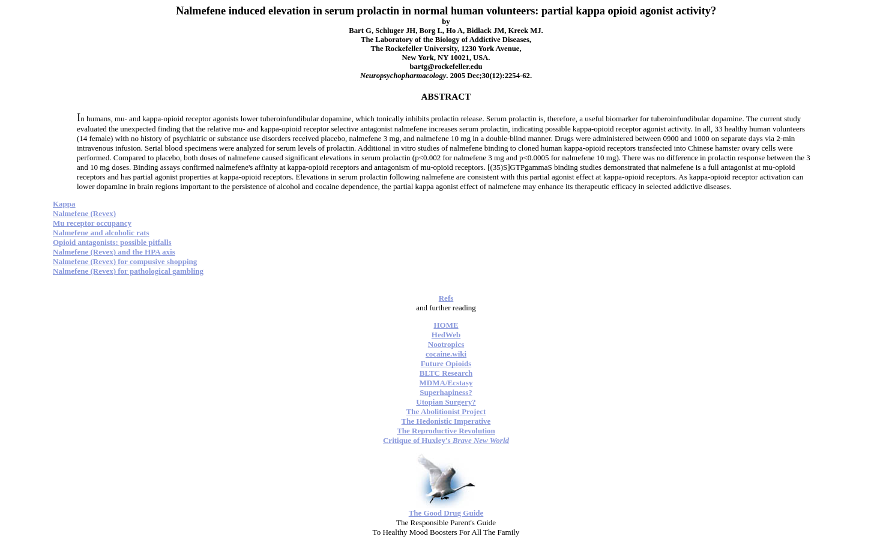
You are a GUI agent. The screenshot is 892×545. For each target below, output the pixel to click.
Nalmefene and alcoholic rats (101, 232)
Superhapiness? (446, 392)
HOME (445, 325)
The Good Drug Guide (446, 512)
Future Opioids (446, 363)
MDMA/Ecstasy (446, 382)
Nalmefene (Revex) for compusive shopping (125, 261)
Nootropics (446, 344)
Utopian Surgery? (445, 401)
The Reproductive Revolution (446, 430)
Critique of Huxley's (446, 440)
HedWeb (446, 334)
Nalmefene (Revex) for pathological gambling (128, 271)
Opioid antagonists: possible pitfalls (112, 242)
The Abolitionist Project (446, 411)
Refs (446, 298)
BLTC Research (446, 373)
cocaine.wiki (446, 353)
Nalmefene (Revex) (84, 213)
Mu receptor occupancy (92, 222)
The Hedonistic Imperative (446, 421)
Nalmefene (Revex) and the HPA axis (114, 251)
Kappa (64, 203)
